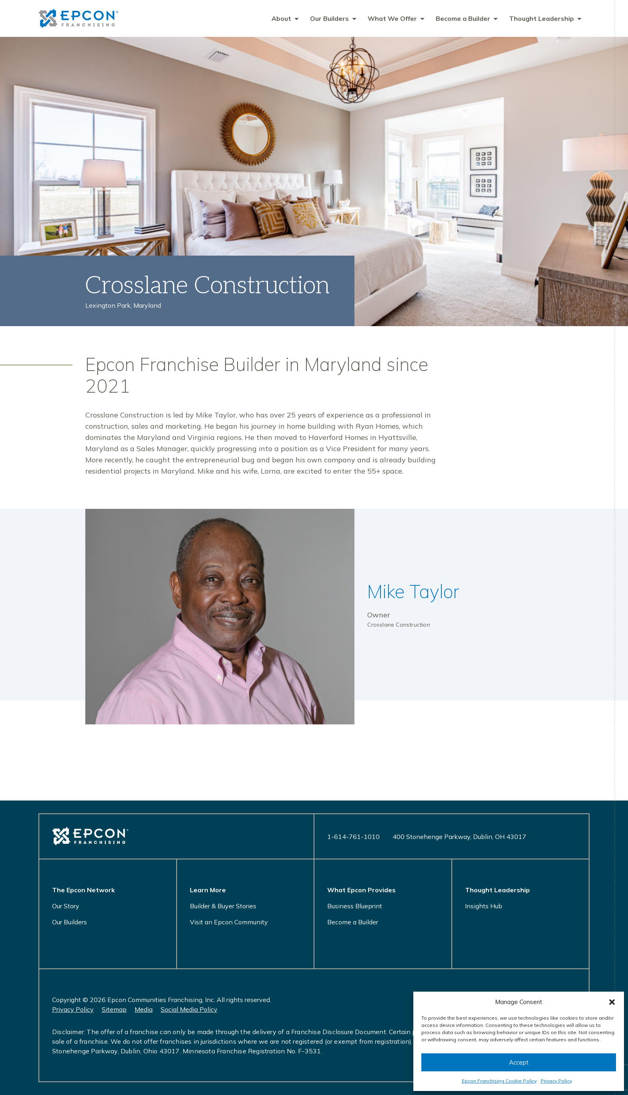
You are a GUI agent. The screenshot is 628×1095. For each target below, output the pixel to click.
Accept (519, 1062)
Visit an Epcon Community (229, 922)
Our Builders (69, 922)
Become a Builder (352, 922)
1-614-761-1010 (353, 837)
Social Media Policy (189, 1009)
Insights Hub (483, 906)
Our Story (65, 906)
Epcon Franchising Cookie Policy (499, 1081)
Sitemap (114, 1009)
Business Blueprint (354, 906)
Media (144, 1009)
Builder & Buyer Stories (223, 906)
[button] (612, 1002)
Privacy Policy (556, 1081)
